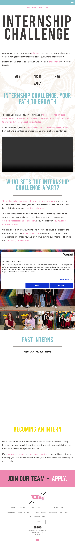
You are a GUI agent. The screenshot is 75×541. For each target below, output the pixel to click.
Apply (64, 76)
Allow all (61, 285)
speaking (11, 505)
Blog (56, 500)
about (13, 500)
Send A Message (37, 514)
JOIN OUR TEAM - (37, 472)
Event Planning (24, 505)
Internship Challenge (58, 505)
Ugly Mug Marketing (37, 7)
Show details (64, 279)
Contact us (35, 500)
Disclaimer (37, 527)
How (46, 76)
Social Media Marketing (60, 502)
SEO (62, 500)
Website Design (20, 502)
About (29, 76)
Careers (47, 500)
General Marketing (38, 502)
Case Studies (40, 505)
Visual (8, 502)
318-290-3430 (38, 509)
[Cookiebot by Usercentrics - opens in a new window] (64, 254)
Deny (37, 285)
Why (11, 76)
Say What (23, 500)
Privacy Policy (37, 525)
